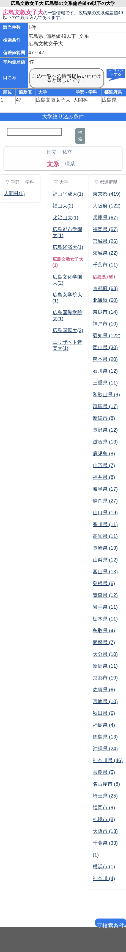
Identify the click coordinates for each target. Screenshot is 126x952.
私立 (67, 152)
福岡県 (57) (105, 229)
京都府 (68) (105, 288)
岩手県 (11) (105, 607)
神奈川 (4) (104, 878)
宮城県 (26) (105, 241)
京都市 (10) (105, 678)
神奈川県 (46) (108, 760)
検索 (80, 135)
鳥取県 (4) (104, 630)
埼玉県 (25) (105, 796)
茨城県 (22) (105, 253)
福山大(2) (63, 206)
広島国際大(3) (68, 330)
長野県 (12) (105, 430)
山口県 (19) (105, 512)
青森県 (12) (105, 595)
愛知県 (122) (106, 335)
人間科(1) (14, 193)
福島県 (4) (104, 725)
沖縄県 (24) (105, 748)
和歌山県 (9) (106, 394)
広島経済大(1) (68, 247)
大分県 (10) (105, 654)
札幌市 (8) (104, 819)
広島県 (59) (104, 276)
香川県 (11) (105, 524)
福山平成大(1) (68, 194)
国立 (52, 152)
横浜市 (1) (104, 866)
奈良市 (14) (105, 312)
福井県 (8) (104, 477)
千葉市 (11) (105, 265)
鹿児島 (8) (104, 453)
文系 (53, 163)
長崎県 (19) (105, 548)
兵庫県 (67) (105, 217)
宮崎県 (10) (105, 701)
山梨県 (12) (105, 560)
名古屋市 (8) (106, 784)
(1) (96, 855)
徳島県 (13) (105, 737)
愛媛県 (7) (104, 642)
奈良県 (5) (104, 772)
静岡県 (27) (105, 501)
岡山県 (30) (105, 347)
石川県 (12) (105, 371)
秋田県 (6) (104, 713)
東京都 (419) (106, 194)
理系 (70, 164)
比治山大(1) (65, 217)
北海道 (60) (105, 300)
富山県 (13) (105, 571)
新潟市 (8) (104, 418)
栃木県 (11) (105, 619)
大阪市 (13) (105, 831)
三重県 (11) (105, 383)
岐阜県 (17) (105, 489)
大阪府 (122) (106, 206)
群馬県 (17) (105, 406)
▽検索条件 (110, 925)
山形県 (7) (104, 465)
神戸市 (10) (105, 324)
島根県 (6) (104, 583)
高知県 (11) (105, 536)
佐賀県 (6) (104, 689)
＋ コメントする (116, 72)
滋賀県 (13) (105, 442)
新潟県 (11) (105, 666)
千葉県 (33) (105, 843)
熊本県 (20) (105, 359)
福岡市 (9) (104, 807)
